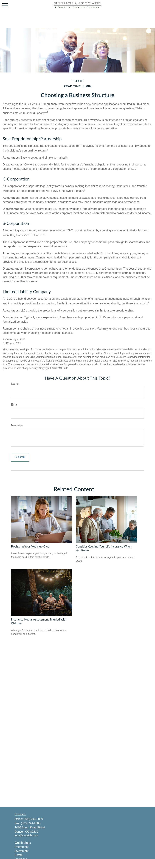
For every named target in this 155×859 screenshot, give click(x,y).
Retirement (22, 846)
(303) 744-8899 (33, 818)
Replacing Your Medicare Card (30, 546)
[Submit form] (20, 457)
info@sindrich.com (26, 835)
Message (17, 425)
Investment (22, 850)
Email (14, 404)
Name (15, 383)
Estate (19, 855)
